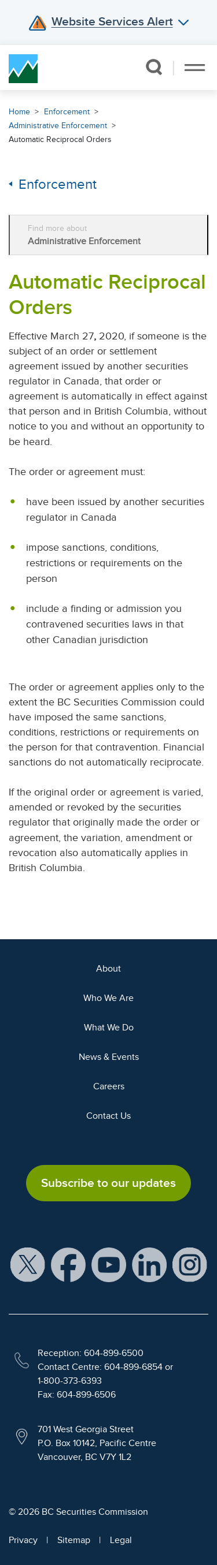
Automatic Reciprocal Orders (60, 139)
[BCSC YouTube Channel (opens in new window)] (109, 1264)
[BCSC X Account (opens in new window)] (28, 1264)
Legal (121, 1540)
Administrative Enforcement (58, 125)
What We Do (109, 1027)
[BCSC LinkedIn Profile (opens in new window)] (149, 1264)
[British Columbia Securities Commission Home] (23, 68)
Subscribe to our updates (108, 1183)
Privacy (23, 1540)
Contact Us (108, 1116)
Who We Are (108, 998)
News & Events (109, 1057)
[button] (153, 67)
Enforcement (67, 111)
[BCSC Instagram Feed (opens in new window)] (190, 1264)
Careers (108, 1086)
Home (19, 111)
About (108, 968)
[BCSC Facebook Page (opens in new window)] (68, 1264)
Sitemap (73, 1540)
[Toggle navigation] (194, 67)
